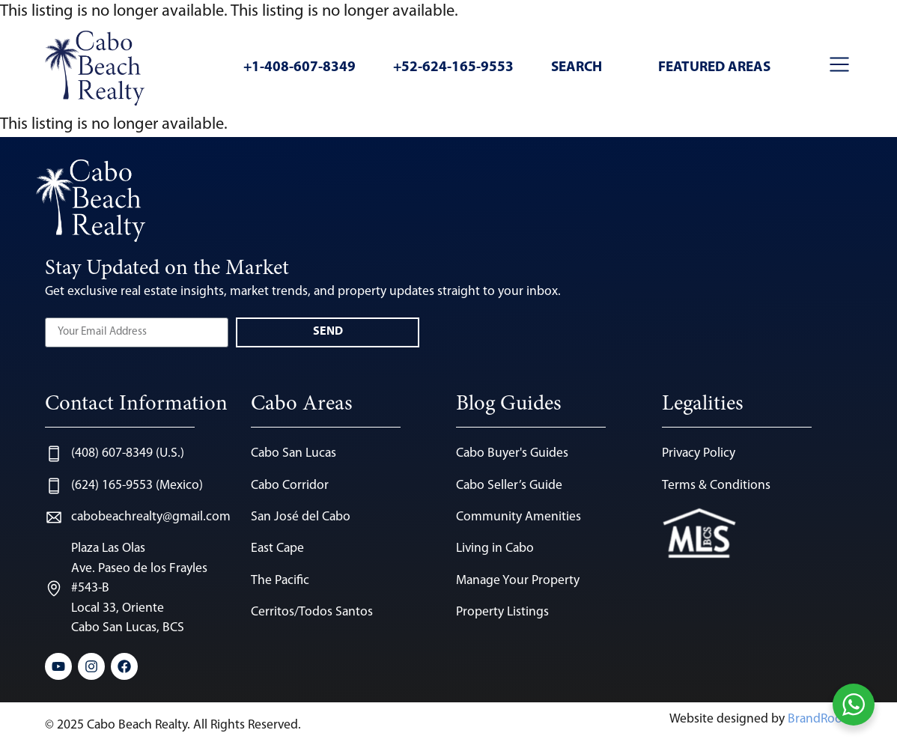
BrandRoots (820, 719)
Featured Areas (714, 68)
